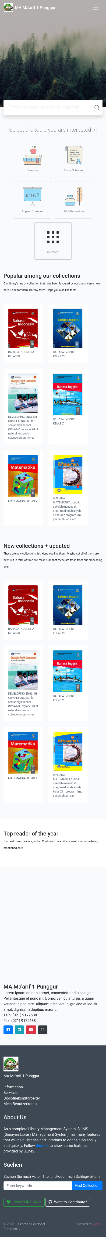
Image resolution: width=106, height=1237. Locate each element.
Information (13, 1087)
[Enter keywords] (38, 1185)
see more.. (53, 241)
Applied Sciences (32, 200)
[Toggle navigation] (95, 7)
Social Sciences (73, 159)
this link (42, 1145)
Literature (32, 159)
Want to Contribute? (68, 1202)
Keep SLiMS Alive (24, 1202)
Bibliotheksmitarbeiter (22, 1098)
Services (11, 1092)
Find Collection (87, 1185)
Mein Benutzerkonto (20, 1104)
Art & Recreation (74, 200)
